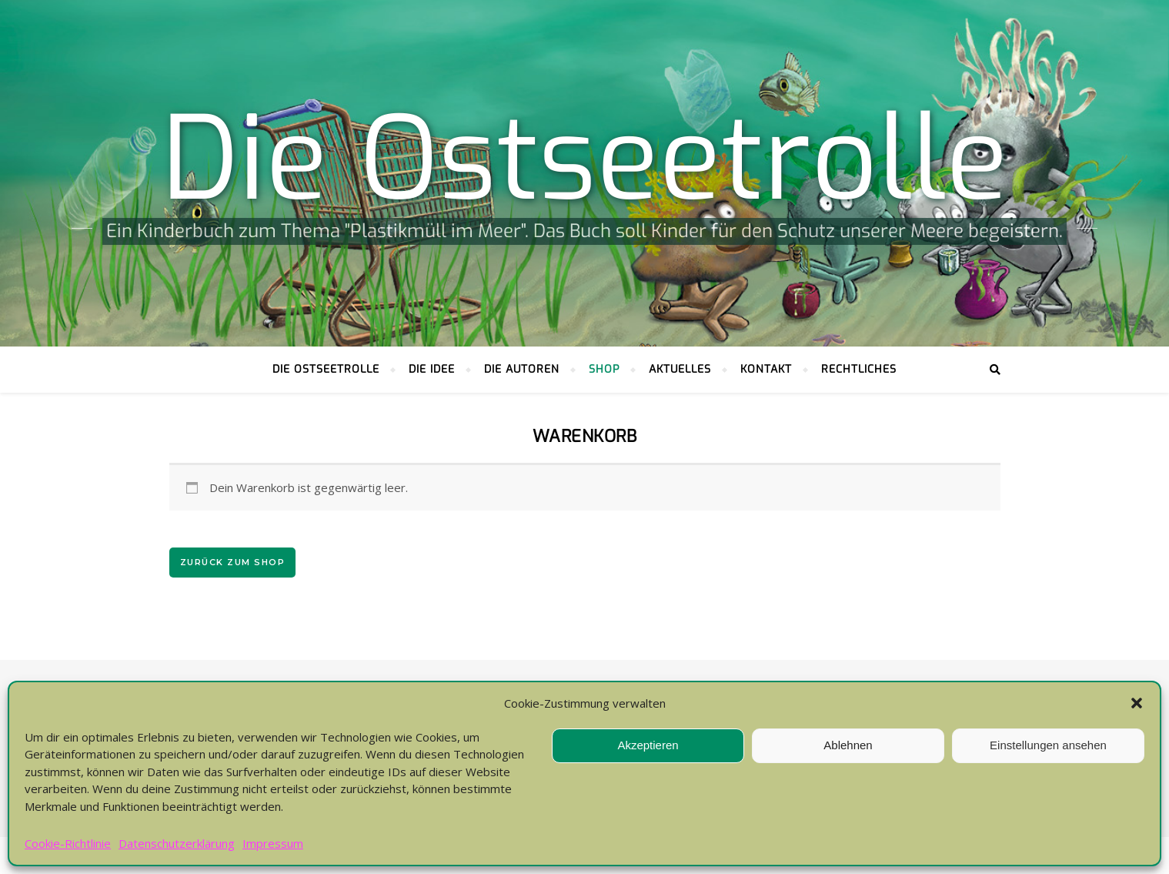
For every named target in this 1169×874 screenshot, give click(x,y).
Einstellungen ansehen (1048, 745)
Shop (604, 369)
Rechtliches (859, 369)
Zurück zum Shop (233, 562)
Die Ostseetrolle (585, 160)
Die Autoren (521, 369)
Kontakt (766, 369)
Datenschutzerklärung (177, 843)
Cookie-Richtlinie (68, 843)
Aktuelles (680, 369)
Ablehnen (847, 745)
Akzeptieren (647, 745)
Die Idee (432, 369)
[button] (1136, 703)
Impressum (272, 843)
